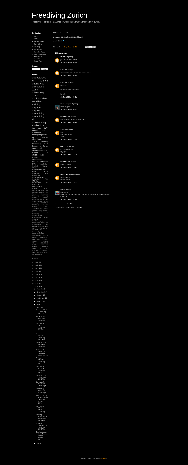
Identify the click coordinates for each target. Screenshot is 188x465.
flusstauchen (36, 190)
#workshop (35, 204)
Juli (38, 304)
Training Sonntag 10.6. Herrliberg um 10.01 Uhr (42, 417)
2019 (37, 283)
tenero (46, 201)
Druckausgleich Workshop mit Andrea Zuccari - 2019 (41, 435)
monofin (35, 162)
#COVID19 (36, 185)
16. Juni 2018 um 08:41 (68, 110)
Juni (38, 307)
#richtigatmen (36, 224)
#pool (34, 172)
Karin (62, 69)
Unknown (64, 116)
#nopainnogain (38, 130)
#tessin (34, 226)
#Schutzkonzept (36, 235)
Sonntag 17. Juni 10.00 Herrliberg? (41, 384)
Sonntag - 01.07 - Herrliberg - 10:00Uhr (41, 312)
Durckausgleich (37, 186)
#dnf (46, 179)
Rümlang (35, 192)
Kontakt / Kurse (39, 52)
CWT (46, 128)
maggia (40, 201)
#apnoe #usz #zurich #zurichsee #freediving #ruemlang (40, 211)
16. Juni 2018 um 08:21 (68, 97)
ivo (61, 189)
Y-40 (41, 254)
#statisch (45, 166)
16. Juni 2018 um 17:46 (68, 140)
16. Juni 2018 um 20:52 (68, 182)
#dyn (34, 168)
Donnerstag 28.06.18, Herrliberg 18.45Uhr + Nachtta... (41, 327)
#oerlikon (44, 162)
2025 (37, 265)
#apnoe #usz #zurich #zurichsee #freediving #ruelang (40, 193)
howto (80, 207)
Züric (41, 208)
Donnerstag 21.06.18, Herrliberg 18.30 (40, 369)
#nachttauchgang (39, 150)
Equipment (38, 49)
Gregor (63, 146)
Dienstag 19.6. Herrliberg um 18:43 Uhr (41, 377)
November (40, 292)
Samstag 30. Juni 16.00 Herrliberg (40, 318)
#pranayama (36, 222)
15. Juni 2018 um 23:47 (68, 63)
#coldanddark (39, 98)
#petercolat (36, 173)
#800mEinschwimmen (38, 233)
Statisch (35, 141)
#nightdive (35, 166)
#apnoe (36, 107)
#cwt (34, 128)
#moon (46, 188)
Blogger (103, 458)
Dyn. (34, 164)
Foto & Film (38, 44)
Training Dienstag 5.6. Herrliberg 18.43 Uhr (41, 426)
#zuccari (45, 204)
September (41, 298)
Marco (62, 57)
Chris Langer (65, 104)
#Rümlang (35, 181)
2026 (37, 262)
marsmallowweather (39, 170)
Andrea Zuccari (40, 206)
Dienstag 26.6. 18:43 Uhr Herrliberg (41, 344)
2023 (37, 271)
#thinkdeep (38, 92)
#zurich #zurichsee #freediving (40, 83)
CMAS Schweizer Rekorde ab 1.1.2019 (40, 56)
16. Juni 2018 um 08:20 (68, 75)
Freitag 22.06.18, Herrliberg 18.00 (40, 360)
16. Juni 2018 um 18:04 (68, 154)
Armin (62, 129)
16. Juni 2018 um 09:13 (68, 122)
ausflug (34, 188)
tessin (42, 190)
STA (46, 144)
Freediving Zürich (40, 146)
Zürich (35, 95)
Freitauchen (36, 175)
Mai (38, 443)
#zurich (35, 153)
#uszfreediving (38, 155)
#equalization (43, 164)
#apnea (36, 110)
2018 (37, 286)
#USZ (46, 172)
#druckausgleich (38, 177)
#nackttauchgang (37, 221)
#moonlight (36, 179)
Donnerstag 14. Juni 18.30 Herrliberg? (41, 390)
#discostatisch (36, 217)
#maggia (35, 219)
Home (36, 36)
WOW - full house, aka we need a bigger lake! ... (42, 352)
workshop (35, 203)
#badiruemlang (44, 237)
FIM (46, 199)
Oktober (40, 295)
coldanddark (39, 125)
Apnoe (35, 157)
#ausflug (34, 237)
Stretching (35, 208)
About (36, 39)
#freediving (38, 113)
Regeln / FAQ (39, 41)
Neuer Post (38, 61)
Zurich (35, 89)
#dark (33, 239)
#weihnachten (43, 228)
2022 (37, 274)
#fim (38, 239)
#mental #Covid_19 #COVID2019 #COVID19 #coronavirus (40, 242)
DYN (46, 153)
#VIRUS (45, 235)
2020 (37, 280)
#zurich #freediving (40, 138)
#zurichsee (36, 132)
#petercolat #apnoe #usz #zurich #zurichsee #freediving (40, 248)
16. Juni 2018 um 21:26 (68, 199)
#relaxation (44, 222)
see (39, 128)
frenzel (46, 208)
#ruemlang (40, 252)
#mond (42, 199)
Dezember (40, 289)
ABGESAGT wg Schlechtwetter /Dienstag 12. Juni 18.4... (42, 399)
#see (46, 224)
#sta (46, 173)
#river (33, 252)
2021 (37, 277)
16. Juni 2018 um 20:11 (68, 167)
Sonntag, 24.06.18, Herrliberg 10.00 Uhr (40, 336)
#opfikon (34, 246)
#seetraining (39, 122)
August (39, 301)
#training (44, 141)
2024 (37, 268)
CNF (46, 190)
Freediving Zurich (59, 15)
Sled (38, 254)
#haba (46, 217)
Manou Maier (65, 174)
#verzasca (41, 226)
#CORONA (44, 203)
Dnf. (46, 183)
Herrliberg (37, 101)
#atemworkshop (37, 215)
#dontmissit (37, 148)
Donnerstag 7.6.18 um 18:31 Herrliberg (40, 409)
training (36, 104)
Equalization (36, 183)
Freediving (36, 144)
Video (34, 201)
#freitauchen (37, 159)
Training (37, 47)
